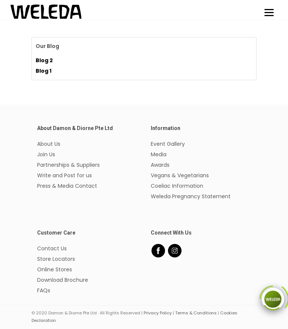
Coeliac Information (177, 186)
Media (158, 154)
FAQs (43, 290)
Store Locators (56, 259)
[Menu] (269, 12)
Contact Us (52, 248)
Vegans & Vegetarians (180, 175)
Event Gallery (168, 144)
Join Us (46, 154)
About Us (48, 144)
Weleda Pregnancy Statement (191, 196)
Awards (160, 165)
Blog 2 (44, 60)
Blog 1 (43, 71)
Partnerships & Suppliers (68, 165)
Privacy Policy (158, 313)
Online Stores (54, 269)
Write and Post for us (64, 175)
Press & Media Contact (67, 186)
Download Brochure (62, 280)
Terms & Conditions (196, 313)
